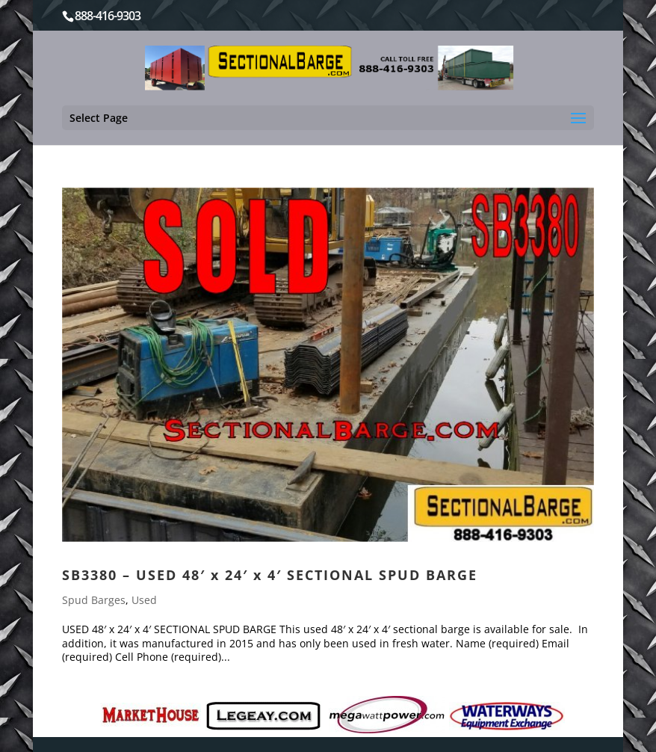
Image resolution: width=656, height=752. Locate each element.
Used (144, 600)
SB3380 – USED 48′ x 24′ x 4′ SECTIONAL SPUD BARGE (269, 575)
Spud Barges (94, 600)
